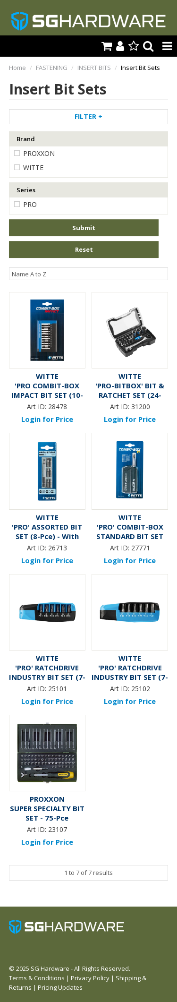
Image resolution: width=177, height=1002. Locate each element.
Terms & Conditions (37, 978)
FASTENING (51, 67)
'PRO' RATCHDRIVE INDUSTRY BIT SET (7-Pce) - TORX (130, 677)
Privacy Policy (90, 978)
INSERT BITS (94, 67)
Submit (83, 227)
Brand (26, 139)
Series (26, 190)
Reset (84, 249)
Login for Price (47, 419)
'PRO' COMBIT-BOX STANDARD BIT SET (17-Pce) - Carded (129, 536)
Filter (88, 116)
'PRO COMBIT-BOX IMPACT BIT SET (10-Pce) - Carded (47, 395)
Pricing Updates (60, 987)
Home (17, 67)
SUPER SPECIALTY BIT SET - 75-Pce (47, 813)
